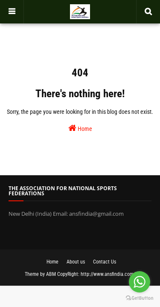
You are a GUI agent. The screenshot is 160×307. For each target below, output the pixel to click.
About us (76, 262)
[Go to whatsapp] (139, 282)
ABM (51, 274)
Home (80, 128)
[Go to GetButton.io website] (139, 298)
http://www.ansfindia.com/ (108, 274)
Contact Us (104, 262)
